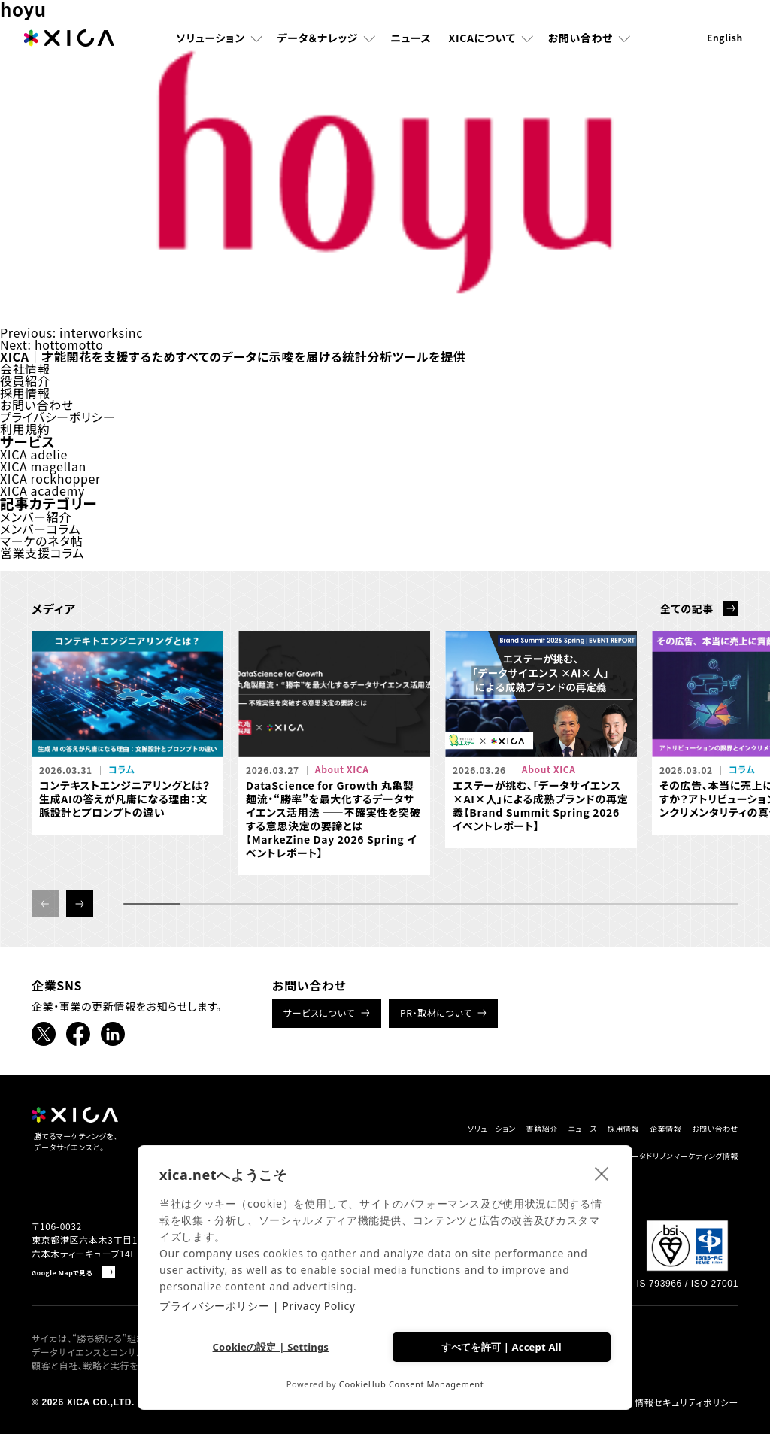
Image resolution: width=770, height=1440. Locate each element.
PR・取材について (436, 1012)
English (725, 41)
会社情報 (25, 368)
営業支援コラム (42, 553)
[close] (602, 1170)
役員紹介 (25, 380)
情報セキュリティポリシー (686, 1408)
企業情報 (636, 1129)
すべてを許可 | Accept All (501, 1344)
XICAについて (482, 41)
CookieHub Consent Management (411, 1384)
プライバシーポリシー (58, 417)
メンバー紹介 (35, 517)
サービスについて (319, 1012)
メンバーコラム (40, 529)
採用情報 (25, 392)
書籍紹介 (463, 1129)
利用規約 (25, 429)
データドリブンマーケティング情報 (658, 1158)
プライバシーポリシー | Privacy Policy (257, 1303)
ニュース (410, 41)
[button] (79, 903)
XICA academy (42, 490)
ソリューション (210, 41)
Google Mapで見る (74, 1278)
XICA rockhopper (50, 478)
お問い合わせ (580, 41)
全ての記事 (687, 608)
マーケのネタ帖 (41, 541)
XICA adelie (34, 454)
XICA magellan (43, 466)
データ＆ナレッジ (318, 41)
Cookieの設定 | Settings (269, 1346)
